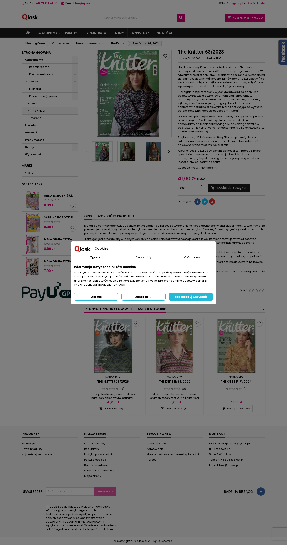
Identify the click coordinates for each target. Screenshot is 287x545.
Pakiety (71, 33)
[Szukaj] (143, 18)
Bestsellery (32, 183)
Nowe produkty (32, 449)
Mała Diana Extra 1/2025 (60, 261)
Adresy (151, 460)
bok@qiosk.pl (84, 3)
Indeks (182, 58)
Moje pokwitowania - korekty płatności (173, 454)
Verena (36, 118)
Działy (119, 33)
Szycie (33, 82)
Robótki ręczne (39, 67)
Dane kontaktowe (96, 465)
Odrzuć (96, 297)
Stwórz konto (256, 3)
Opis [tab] (88, 216)
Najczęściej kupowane (37, 454)
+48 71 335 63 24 (46, 3)
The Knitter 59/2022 (174, 381)
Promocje (28, 443)
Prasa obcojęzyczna (43, 96)
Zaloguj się (234, 3)
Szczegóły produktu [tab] (116, 216)
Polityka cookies (95, 460)
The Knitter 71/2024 (236, 381)
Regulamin (91, 449)
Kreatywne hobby (41, 74)
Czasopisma (47, 33)
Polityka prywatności (98, 454)
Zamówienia (155, 449)
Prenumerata (95, 33)
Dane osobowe (157, 443)
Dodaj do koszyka (228, 187)
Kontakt (217, 433)
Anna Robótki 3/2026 (60, 195)
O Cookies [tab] (192, 257)
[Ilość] (193, 188)
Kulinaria (35, 89)
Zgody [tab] (95, 257)
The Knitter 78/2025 (113, 381)
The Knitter (38, 111)
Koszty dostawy (94, 443)
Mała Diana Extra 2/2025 (60, 239)
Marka (210, 58)
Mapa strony (92, 476)
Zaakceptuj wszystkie (191, 297)
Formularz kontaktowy (99, 471)
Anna (34, 103)
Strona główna (36, 52)
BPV (31, 173)
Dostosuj (143, 297)
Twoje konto (159, 433)
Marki (27, 165)
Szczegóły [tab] (143, 257)
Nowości (164, 33)
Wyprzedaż (140, 33)
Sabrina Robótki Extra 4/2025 (60, 217)
